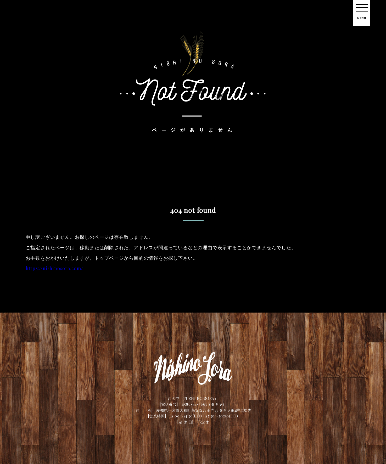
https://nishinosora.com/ (54, 270)
